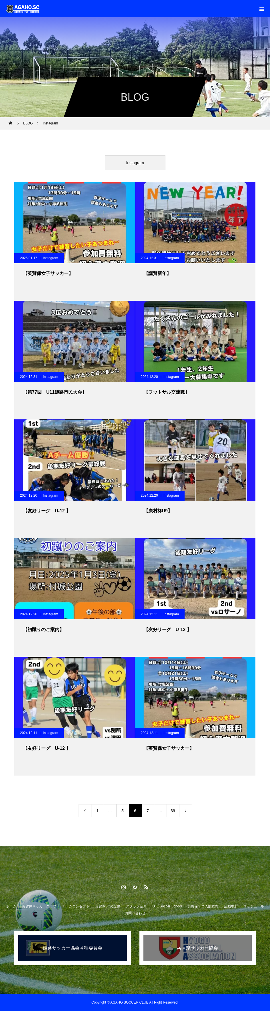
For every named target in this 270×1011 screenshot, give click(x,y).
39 (173, 810)
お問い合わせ (135, 913)
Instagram (135, 162)
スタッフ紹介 (136, 906)
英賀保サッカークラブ (39, 906)
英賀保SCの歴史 (108, 906)
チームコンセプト (75, 906)
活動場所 (231, 906)
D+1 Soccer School (167, 906)
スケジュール (253, 906)
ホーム (11, 906)
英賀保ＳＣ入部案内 (202, 906)
